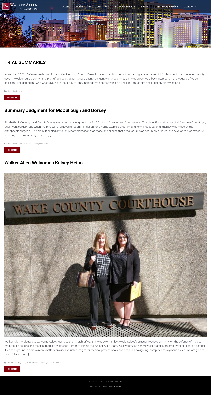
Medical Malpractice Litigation (31, 143)
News (21, 91)
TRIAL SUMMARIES (25, 62)
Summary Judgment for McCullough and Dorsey (55, 110)
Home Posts (13, 91)
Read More (12, 97)
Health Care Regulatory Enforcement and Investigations (30, 362)
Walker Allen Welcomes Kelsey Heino (43, 162)
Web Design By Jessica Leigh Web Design (105, 387)
